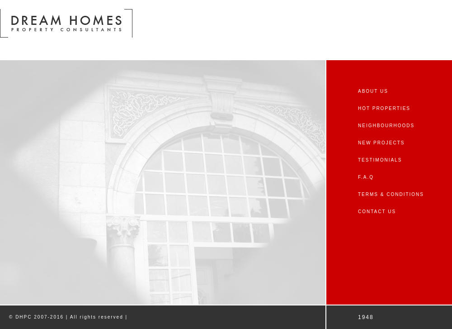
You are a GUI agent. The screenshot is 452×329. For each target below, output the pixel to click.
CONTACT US (377, 211)
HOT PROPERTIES (384, 108)
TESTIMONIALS (380, 159)
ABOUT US (373, 91)
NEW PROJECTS (381, 142)
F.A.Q (366, 177)
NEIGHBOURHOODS (386, 125)
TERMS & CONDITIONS (391, 194)
